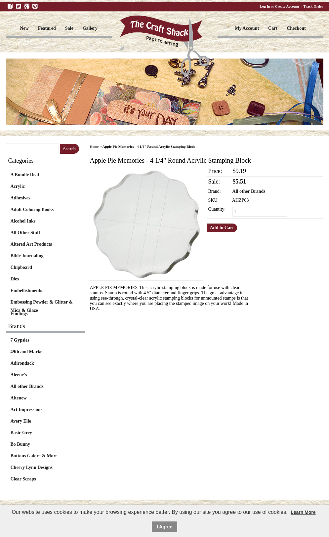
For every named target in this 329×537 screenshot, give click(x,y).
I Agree (164, 526)
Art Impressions (27, 409)
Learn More (303, 512)
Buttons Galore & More (34, 455)
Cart (272, 28)
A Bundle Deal (25, 174)
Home (94, 146)
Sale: (214, 181)
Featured (47, 28)
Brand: (214, 191)
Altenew (19, 397)
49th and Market (27, 351)
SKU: (213, 200)
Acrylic (18, 186)
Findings (19, 313)
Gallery (90, 28)
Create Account (287, 6)
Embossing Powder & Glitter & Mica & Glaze (42, 303)
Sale (69, 28)
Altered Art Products (31, 244)
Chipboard (21, 267)
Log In (265, 6)
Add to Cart (222, 227)
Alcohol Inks (23, 221)
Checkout (296, 28)
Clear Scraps (23, 478)
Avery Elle (21, 421)
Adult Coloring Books (32, 209)
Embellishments (26, 290)
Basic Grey (21, 432)
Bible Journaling (27, 255)
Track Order (313, 6)
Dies (15, 278)
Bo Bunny (20, 444)
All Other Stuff (25, 232)
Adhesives (20, 197)
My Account (247, 28)
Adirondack (22, 363)
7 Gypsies (20, 340)
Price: (215, 171)
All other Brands (27, 386)
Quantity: (217, 209)
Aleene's (19, 374)
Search (69, 148)
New (24, 28)
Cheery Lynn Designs (32, 467)
